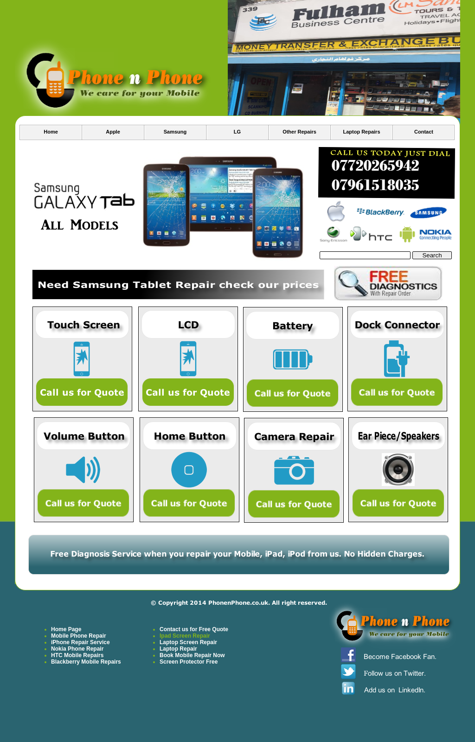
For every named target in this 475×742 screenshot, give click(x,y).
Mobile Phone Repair (78, 636)
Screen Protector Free (189, 662)
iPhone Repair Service (80, 642)
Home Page (66, 629)
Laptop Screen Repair (188, 642)
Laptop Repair (178, 649)
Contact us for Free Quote (194, 629)
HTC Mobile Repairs (77, 655)
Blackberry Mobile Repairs (86, 662)
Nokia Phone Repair (77, 649)
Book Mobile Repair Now (192, 655)
